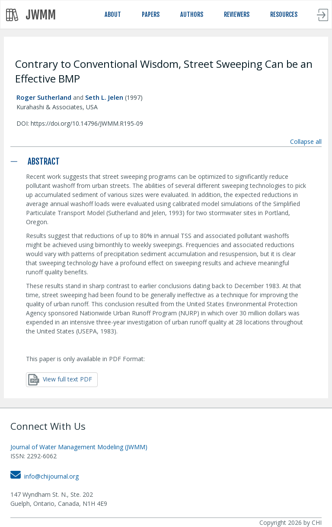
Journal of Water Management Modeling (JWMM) (78, 447)
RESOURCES (283, 14)
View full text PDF (60, 380)
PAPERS (151, 14)
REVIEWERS (236, 14)
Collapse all (306, 141)
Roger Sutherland (43, 97)
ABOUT (113, 14)
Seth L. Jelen (104, 97)
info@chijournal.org (44, 476)
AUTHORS (191, 14)
